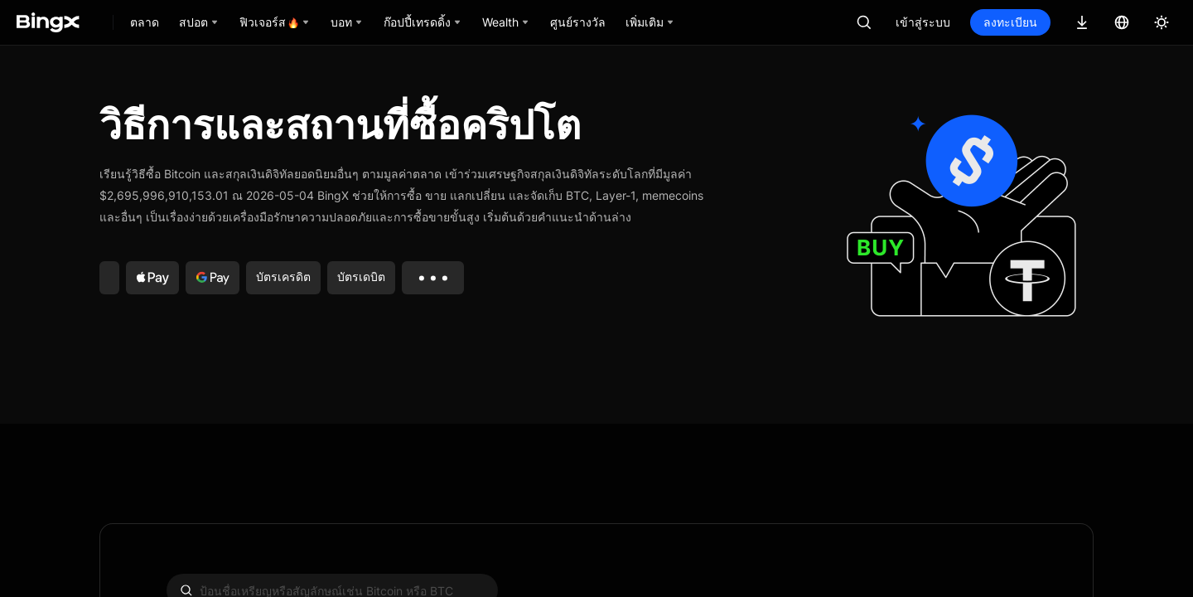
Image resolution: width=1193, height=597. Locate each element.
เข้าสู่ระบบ (923, 22)
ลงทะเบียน (1010, 22)
